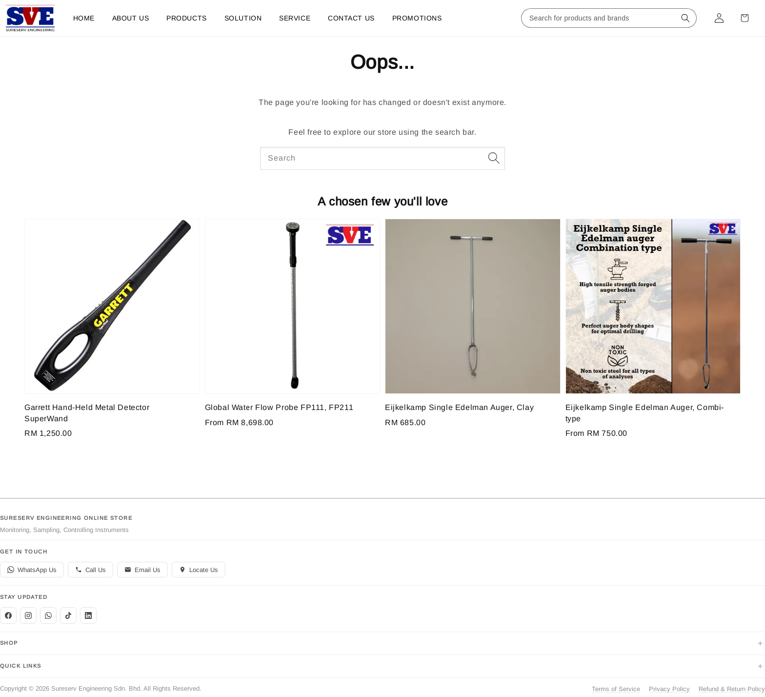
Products (186, 18)
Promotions (417, 18)
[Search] (493, 158)
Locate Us (198, 570)
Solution (243, 18)
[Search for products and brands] (599, 18)
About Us (130, 18)
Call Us (90, 570)
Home (84, 18)
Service (294, 18)
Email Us (142, 570)
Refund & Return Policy (732, 689)
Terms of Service (616, 689)
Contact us (351, 18)
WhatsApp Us (32, 570)
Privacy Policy (669, 689)
